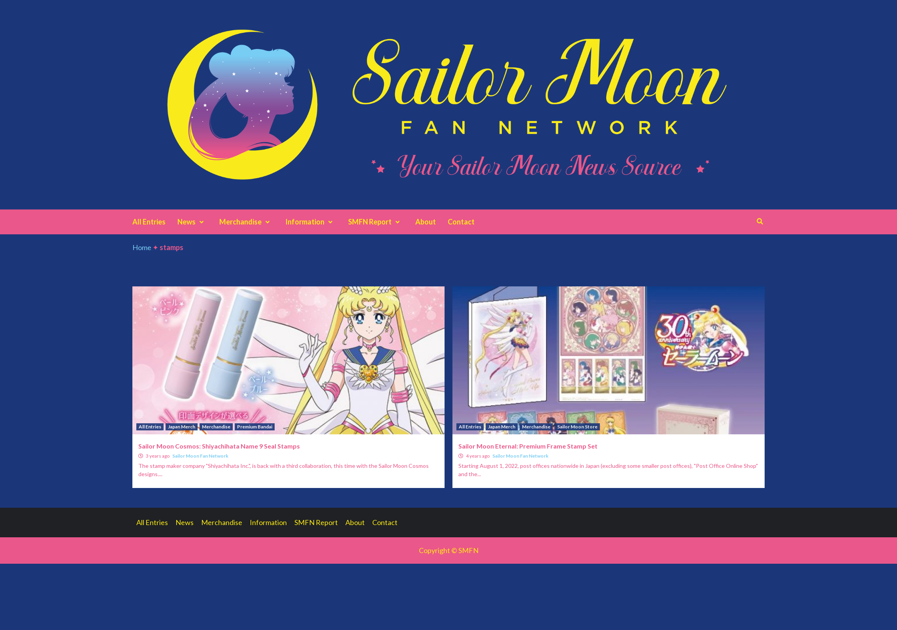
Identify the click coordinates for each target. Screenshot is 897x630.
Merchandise (246, 221)
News (192, 221)
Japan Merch (181, 427)
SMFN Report (375, 221)
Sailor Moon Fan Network (200, 456)
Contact (461, 221)
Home (141, 247)
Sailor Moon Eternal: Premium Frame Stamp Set (527, 446)
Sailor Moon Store (577, 427)
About (425, 221)
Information (310, 221)
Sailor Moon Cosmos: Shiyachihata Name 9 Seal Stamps (219, 446)
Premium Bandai (254, 427)
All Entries (149, 221)
